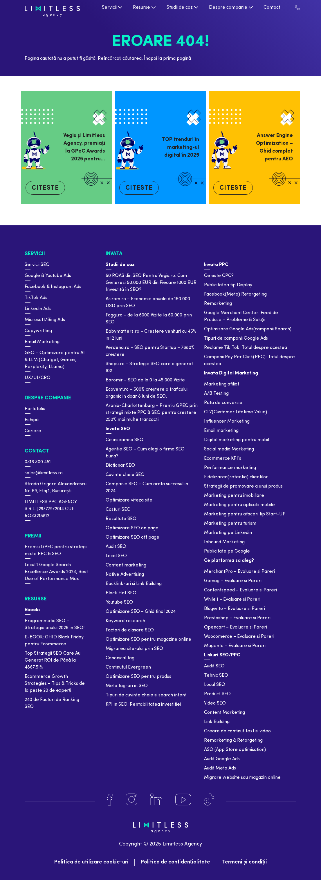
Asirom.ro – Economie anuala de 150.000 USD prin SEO (148, 302)
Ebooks (33, 610)
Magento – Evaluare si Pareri (235, 646)
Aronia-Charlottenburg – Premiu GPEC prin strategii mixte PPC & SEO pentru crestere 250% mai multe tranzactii (152, 412)
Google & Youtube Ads (48, 276)
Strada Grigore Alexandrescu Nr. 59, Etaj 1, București (55, 487)
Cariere (33, 431)
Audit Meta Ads (220, 768)
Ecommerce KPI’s (222, 458)
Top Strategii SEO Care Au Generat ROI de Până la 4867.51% (52, 660)
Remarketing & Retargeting (233, 740)
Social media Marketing (229, 449)
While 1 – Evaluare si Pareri (232, 599)
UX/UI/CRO (38, 378)
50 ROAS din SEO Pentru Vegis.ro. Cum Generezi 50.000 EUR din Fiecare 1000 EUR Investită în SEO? (151, 283)
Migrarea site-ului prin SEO (134, 649)
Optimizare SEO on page (132, 528)
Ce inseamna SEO (124, 440)
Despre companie (48, 398)
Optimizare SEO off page (132, 537)
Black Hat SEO (121, 593)
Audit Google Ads (222, 759)
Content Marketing (224, 712)
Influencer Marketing (227, 421)
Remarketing (218, 303)
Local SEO (116, 556)
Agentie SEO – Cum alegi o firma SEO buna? (145, 453)
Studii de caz (120, 264)
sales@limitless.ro (44, 473)
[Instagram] (131, 799)
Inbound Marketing (224, 542)
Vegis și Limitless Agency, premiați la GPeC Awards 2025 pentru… (84, 147)
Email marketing (221, 430)
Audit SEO (116, 546)
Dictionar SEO (120, 465)
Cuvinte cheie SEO (125, 474)
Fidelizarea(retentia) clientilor (236, 477)
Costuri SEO (118, 509)
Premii (33, 536)
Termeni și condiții (244, 862)
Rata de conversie (223, 403)
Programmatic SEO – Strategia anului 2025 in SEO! (54, 624)
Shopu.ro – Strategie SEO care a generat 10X (149, 367)
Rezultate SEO (121, 519)
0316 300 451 (38, 462)
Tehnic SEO (216, 675)
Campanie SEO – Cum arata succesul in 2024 (147, 487)
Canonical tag (120, 658)
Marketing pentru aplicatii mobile (239, 505)
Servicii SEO (37, 264)
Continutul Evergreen (128, 667)
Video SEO (215, 703)
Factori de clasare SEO (130, 630)
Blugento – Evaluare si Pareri (234, 608)
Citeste (45, 188)
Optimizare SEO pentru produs (138, 676)
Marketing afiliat (221, 384)
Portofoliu (35, 409)
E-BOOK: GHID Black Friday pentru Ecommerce (54, 641)
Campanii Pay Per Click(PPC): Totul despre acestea (249, 360)
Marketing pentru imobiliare (234, 495)
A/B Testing (216, 393)
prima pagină (177, 58)
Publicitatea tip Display (228, 285)
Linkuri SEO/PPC (222, 655)
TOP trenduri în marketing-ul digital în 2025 (180, 147)
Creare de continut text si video (237, 731)
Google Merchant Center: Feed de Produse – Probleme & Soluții (241, 316)
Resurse (36, 599)
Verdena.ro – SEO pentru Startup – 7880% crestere (150, 351)
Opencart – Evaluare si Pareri (235, 627)
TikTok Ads (36, 298)
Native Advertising (125, 574)
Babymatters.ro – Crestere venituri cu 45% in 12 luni (151, 335)
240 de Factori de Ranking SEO (52, 703)
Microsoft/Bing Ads (45, 320)
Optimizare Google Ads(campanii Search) (247, 329)
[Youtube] (183, 799)
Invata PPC (216, 264)
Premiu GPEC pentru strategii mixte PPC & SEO (56, 550)
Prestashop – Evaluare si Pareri (237, 618)
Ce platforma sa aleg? (229, 560)
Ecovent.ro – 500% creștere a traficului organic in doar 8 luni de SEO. (146, 393)
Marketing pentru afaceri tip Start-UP (245, 514)
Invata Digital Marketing (231, 373)
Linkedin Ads (38, 309)
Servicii (35, 254)
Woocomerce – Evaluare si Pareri (239, 636)
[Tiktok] (209, 799)
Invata (114, 254)
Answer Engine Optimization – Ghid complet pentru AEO (274, 147)
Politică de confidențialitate (175, 862)
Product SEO (217, 694)
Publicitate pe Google (227, 551)
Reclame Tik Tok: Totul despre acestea (245, 347)
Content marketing (126, 565)
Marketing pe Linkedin (228, 532)
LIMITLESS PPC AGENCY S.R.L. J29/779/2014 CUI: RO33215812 (51, 509)
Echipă (32, 420)
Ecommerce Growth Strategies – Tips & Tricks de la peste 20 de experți (55, 683)
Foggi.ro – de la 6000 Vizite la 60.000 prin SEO (149, 319)
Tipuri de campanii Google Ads (236, 338)
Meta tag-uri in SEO (127, 686)
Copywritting (38, 331)
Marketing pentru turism (230, 523)
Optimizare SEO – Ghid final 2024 (141, 611)
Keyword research (125, 621)
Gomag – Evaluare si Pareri (233, 581)
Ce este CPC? (219, 276)
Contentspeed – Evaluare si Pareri (240, 590)
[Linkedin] (156, 799)
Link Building (217, 722)
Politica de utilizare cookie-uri (91, 862)
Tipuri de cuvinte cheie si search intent (146, 695)
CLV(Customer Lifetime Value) (235, 412)
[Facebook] (110, 799)
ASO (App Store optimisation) (235, 749)
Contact (37, 451)
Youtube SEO (119, 602)
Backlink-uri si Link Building (134, 584)
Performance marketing (230, 468)
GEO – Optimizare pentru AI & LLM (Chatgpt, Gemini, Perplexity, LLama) (55, 360)
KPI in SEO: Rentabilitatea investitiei (143, 704)
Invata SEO (118, 429)
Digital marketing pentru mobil (236, 440)
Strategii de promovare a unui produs (243, 486)
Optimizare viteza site (129, 500)
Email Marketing (42, 342)
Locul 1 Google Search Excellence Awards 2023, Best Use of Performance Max (56, 572)
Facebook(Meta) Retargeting (235, 294)
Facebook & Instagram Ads (53, 287)
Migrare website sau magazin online (242, 777)
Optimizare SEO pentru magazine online (148, 639)
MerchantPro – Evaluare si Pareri (239, 571)
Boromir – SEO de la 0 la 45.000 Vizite (145, 380)
